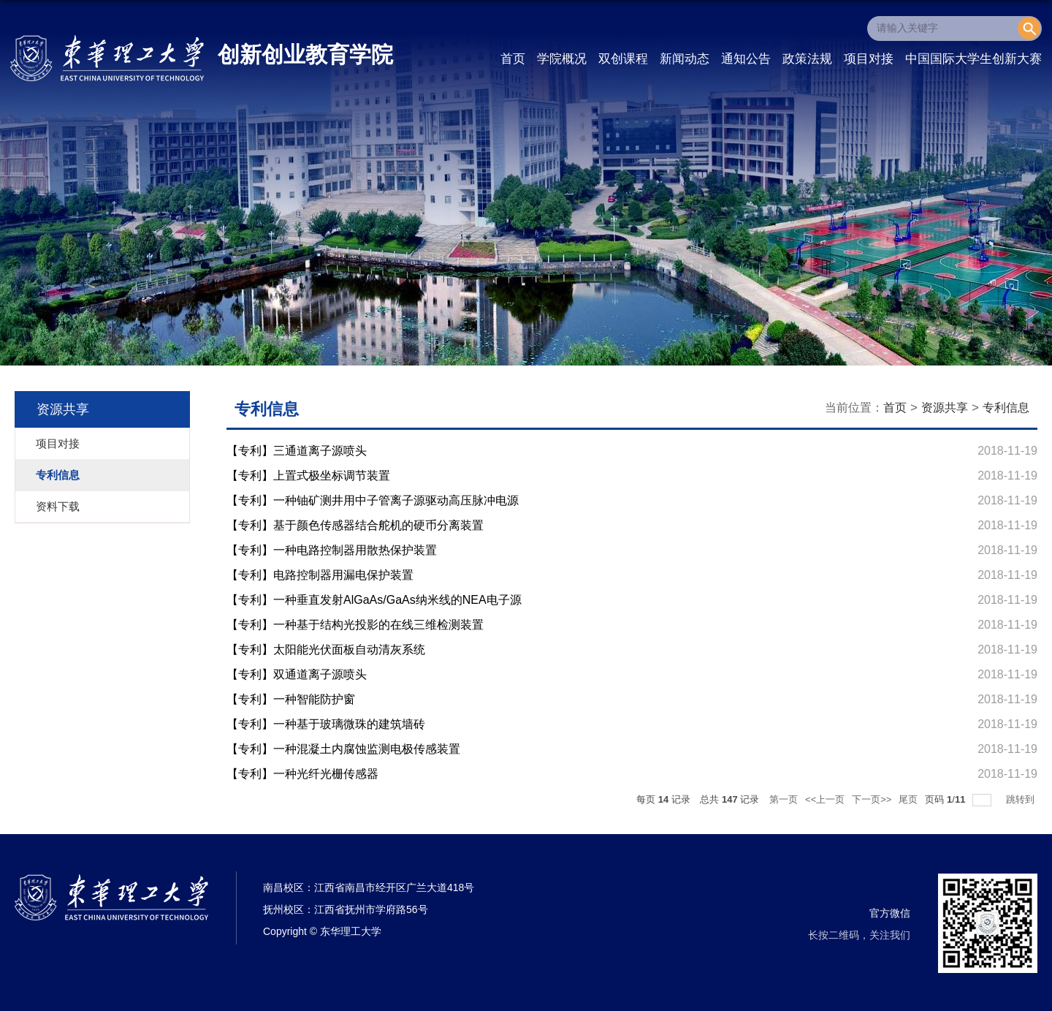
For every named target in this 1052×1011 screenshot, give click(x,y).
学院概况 (562, 59)
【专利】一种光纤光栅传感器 (302, 774)
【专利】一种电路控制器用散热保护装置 (331, 550)
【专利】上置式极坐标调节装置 (308, 475)
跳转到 (1021, 799)
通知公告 (746, 59)
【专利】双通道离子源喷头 (296, 674)
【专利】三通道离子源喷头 (296, 450)
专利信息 (1006, 407)
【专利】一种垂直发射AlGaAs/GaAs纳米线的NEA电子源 (374, 600)
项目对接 (868, 59)
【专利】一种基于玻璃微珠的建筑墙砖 (325, 724)
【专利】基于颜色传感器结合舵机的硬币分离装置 (355, 525)
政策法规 (807, 59)
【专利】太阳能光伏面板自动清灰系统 (325, 649)
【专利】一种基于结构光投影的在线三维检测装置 (355, 624)
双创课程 (623, 59)
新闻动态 (684, 59)
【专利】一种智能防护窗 (290, 699)
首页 (512, 59)
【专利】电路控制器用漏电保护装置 (319, 575)
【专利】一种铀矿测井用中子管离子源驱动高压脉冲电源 (372, 500)
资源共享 (944, 407)
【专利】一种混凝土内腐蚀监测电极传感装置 (343, 749)
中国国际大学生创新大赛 (973, 59)
